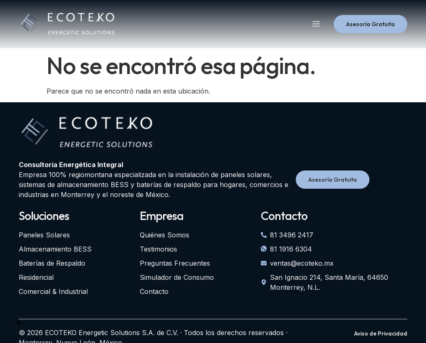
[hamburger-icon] (316, 24)
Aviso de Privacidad (380, 333)
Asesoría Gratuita (370, 24)
